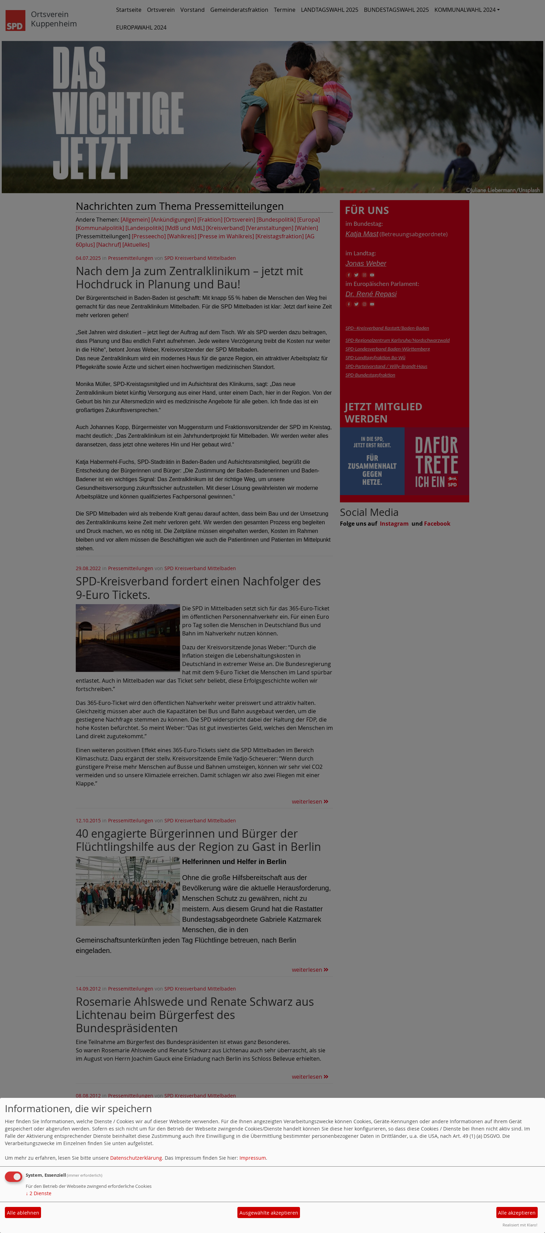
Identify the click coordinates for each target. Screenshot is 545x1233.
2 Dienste (38, 1193)
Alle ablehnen (23, 1212)
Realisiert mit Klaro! (520, 1224)
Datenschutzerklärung (136, 1157)
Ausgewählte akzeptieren (268, 1212)
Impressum (252, 1157)
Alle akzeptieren (517, 1212)
